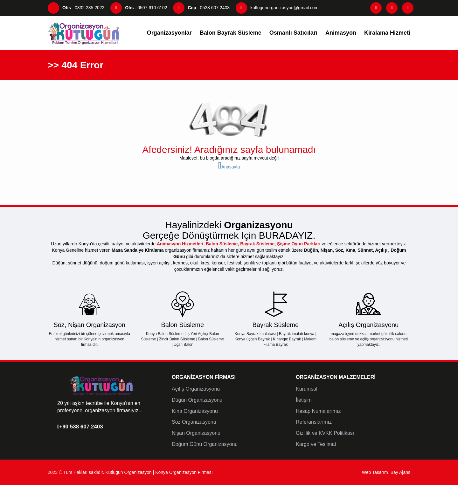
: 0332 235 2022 (76, 7)
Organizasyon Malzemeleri (336, 377)
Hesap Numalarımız (318, 411)
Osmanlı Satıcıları (293, 33)
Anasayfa (229, 166)
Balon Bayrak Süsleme (230, 33)
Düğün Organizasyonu (197, 400)
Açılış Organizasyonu (196, 389)
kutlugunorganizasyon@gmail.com (277, 7)
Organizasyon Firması (204, 377)
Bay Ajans (400, 472)
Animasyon (340, 33)
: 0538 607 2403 (201, 7)
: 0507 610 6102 (138, 7)
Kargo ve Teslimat (316, 444)
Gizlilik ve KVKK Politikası (325, 433)
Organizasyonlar (169, 33)
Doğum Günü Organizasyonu (205, 444)
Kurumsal (306, 389)
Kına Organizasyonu (195, 411)
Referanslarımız (314, 422)
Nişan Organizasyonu (196, 433)
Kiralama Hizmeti (387, 33)
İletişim (304, 400)
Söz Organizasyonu (194, 422)
